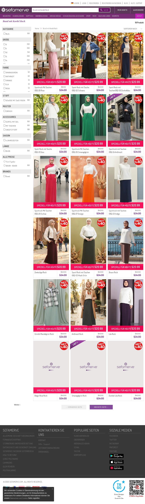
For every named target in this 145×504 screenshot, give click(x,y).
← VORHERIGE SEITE (74, 407)
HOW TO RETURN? (10, 455)
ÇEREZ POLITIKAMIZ (10, 459)
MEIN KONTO (122, 10)
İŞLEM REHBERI (8, 466)
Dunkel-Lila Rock (115, 395)
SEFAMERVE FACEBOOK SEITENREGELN (18, 451)
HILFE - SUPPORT (136, 3)
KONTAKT (42, 440)
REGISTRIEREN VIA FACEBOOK (111, 3)
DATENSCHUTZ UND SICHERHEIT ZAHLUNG (19, 447)
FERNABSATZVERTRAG (12, 439)
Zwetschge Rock (41, 272)
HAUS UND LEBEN (104, 16)
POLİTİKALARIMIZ (9, 470)
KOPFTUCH (29, 16)
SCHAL (76, 447)
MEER (94, 16)
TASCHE (77, 451)
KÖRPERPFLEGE (80, 455)
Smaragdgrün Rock (79, 395)
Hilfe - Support (44, 444)
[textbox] (63, 10)
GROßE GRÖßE (55, 16)
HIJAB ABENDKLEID (81, 436)
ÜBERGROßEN (79, 439)
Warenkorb (138, 10)
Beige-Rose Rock (41, 395)
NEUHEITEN (7, 16)
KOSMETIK (115, 16)
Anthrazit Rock (77, 334)
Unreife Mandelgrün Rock (44, 334)
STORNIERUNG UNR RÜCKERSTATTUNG (18, 443)
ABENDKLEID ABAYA (82, 443)
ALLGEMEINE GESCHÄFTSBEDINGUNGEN (18, 436)
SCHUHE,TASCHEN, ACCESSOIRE (73, 16)
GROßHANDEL (43, 452)
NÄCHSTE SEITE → (101, 407)
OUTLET (139, 16)
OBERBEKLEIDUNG (41, 16)
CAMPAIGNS (7, 463)
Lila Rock (112, 334)
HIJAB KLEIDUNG (18, 16)
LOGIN (84, 3)
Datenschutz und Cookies (19, 498)
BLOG (126, 3)
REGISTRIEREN (94, 3)
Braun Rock (113, 272)
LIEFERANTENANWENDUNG (49, 448)
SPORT (88, 16)
